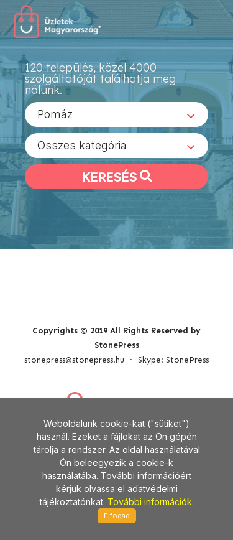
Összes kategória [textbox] (82, 145)
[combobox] (116, 114)
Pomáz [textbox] (55, 114)
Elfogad (117, 515)
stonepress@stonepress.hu (74, 360)
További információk (149, 501)
